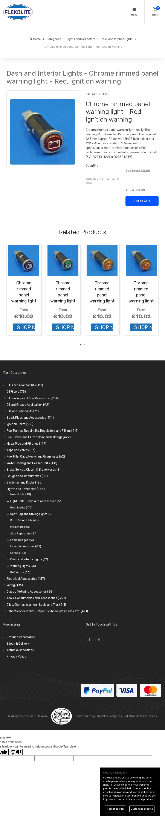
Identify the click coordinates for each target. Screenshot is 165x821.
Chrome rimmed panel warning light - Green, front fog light (63, 301)
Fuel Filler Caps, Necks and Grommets (36, 456)
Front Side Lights (24, 520)
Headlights (20, 494)
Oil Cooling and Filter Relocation (33, 398)
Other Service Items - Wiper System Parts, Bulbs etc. (47, 611)
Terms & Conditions (20, 650)
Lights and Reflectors (26, 489)
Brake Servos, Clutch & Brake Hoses (34, 470)
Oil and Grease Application (28, 405)
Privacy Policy (16, 656)
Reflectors (20, 572)
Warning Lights (23, 566)
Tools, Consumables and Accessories (36, 598)
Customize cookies (142, 808)
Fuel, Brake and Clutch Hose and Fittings (39, 437)
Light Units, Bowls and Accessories (36, 501)
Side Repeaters (23, 533)
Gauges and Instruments (27, 476)
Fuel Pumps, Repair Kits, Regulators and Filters (42, 431)
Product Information (21, 637)
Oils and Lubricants (23, 411)
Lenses (18, 552)
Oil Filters (16, 392)
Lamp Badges (22, 540)
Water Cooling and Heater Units (32, 463)
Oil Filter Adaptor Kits (25, 385)
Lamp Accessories (25, 546)
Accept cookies (115, 808)
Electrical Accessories (26, 579)
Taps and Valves (21, 450)
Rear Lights (21, 507)
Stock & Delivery (18, 644)
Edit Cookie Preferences (140, 716)
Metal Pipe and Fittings (26, 444)
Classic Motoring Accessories (31, 592)
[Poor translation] (16, 752)
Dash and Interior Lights (29, 559)
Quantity (92, 166)
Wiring (15, 585)
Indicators (20, 526)
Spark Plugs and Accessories (30, 418)
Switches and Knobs (25, 482)
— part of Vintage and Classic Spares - (87, 716)
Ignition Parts (20, 424)
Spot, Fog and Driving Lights (31, 514)
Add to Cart (141, 201)
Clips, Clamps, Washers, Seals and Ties (36, 605)
